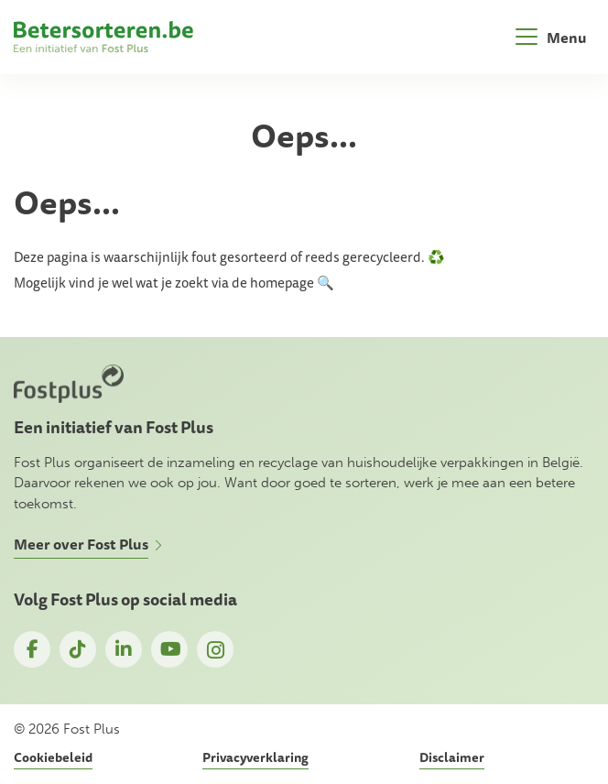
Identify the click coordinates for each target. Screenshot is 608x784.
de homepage (273, 282)
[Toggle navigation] (551, 37)
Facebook (32, 649)
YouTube (169, 649)
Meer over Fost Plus (81, 544)
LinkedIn (123, 649)
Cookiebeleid (53, 757)
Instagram (215, 649)
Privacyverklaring (255, 757)
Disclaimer (451, 757)
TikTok (78, 649)
